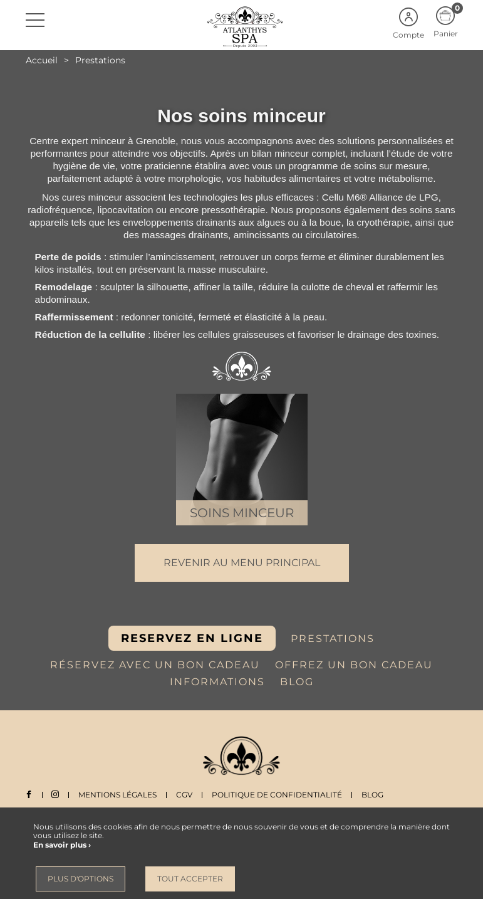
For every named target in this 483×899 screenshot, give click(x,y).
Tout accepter (190, 878)
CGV (185, 794)
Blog (374, 794)
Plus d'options (80, 878)
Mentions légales (119, 794)
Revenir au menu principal (242, 563)
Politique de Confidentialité (278, 794)
